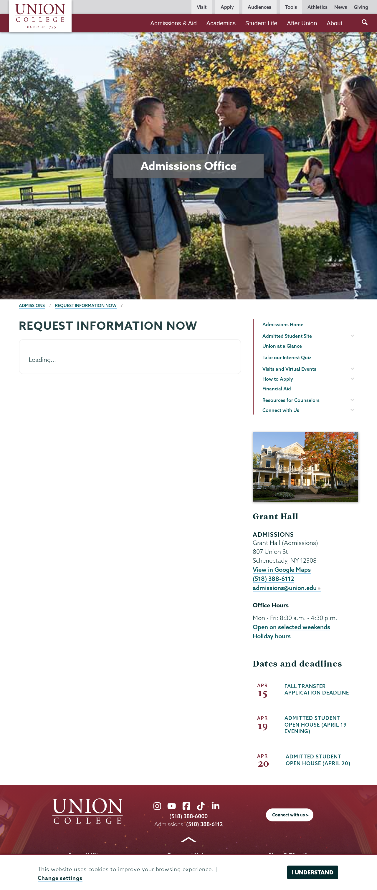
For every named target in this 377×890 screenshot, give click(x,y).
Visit (202, 7)
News (340, 7)
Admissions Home (282, 324)
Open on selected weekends (291, 627)
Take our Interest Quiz (286, 357)
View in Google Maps (282, 569)
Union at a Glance (282, 346)
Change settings (60, 878)
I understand (312, 872)
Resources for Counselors (291, 400)
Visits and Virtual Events (289, 369)
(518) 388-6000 (188, 816)
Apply (227, 7)
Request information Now (86, 305)
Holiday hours (272, 636)
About (334, 23)
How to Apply (277, 379)
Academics (221, 23)
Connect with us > (290, 815)
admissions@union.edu (287, 587)
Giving (361, 7)
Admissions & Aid (173, 23)
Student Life (261, 23)
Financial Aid (276, 389)
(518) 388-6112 (273, 578)
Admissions (32, 305)
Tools (291, 7)
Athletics (317, 7)
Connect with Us (280, 410)
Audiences (259, 7)
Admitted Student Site (287, 336)
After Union (302, 23)
